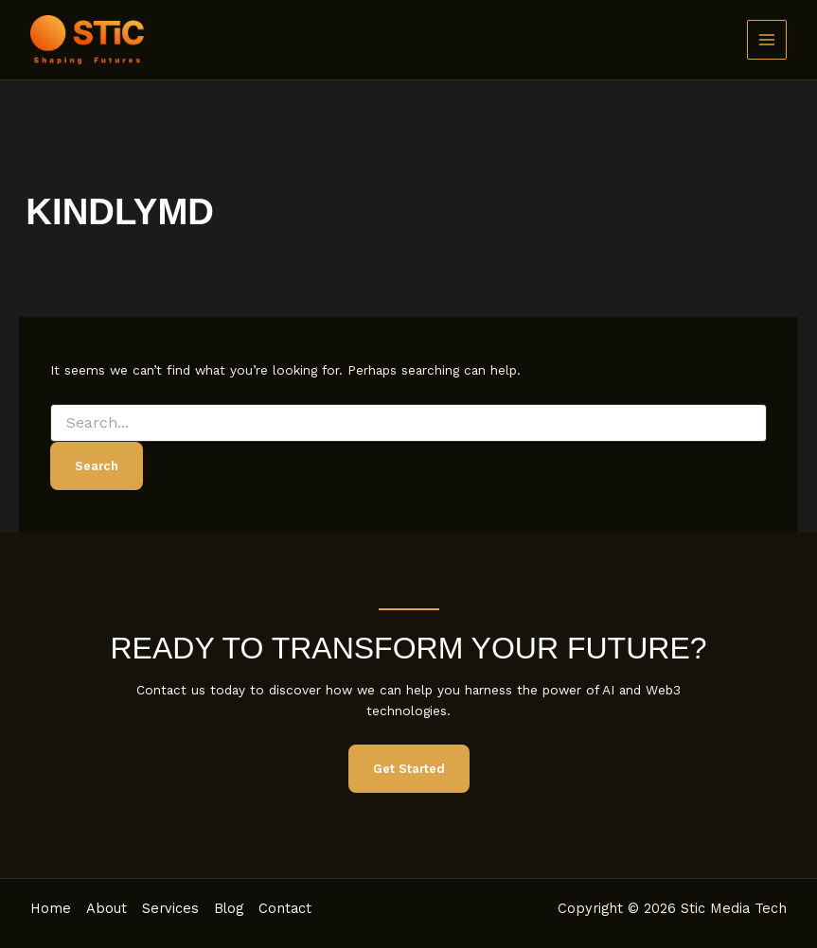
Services (170, 908)
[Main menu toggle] (767, 40)
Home (50, 908)
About (106, 908)
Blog (228, 908)
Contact (284, 908)
